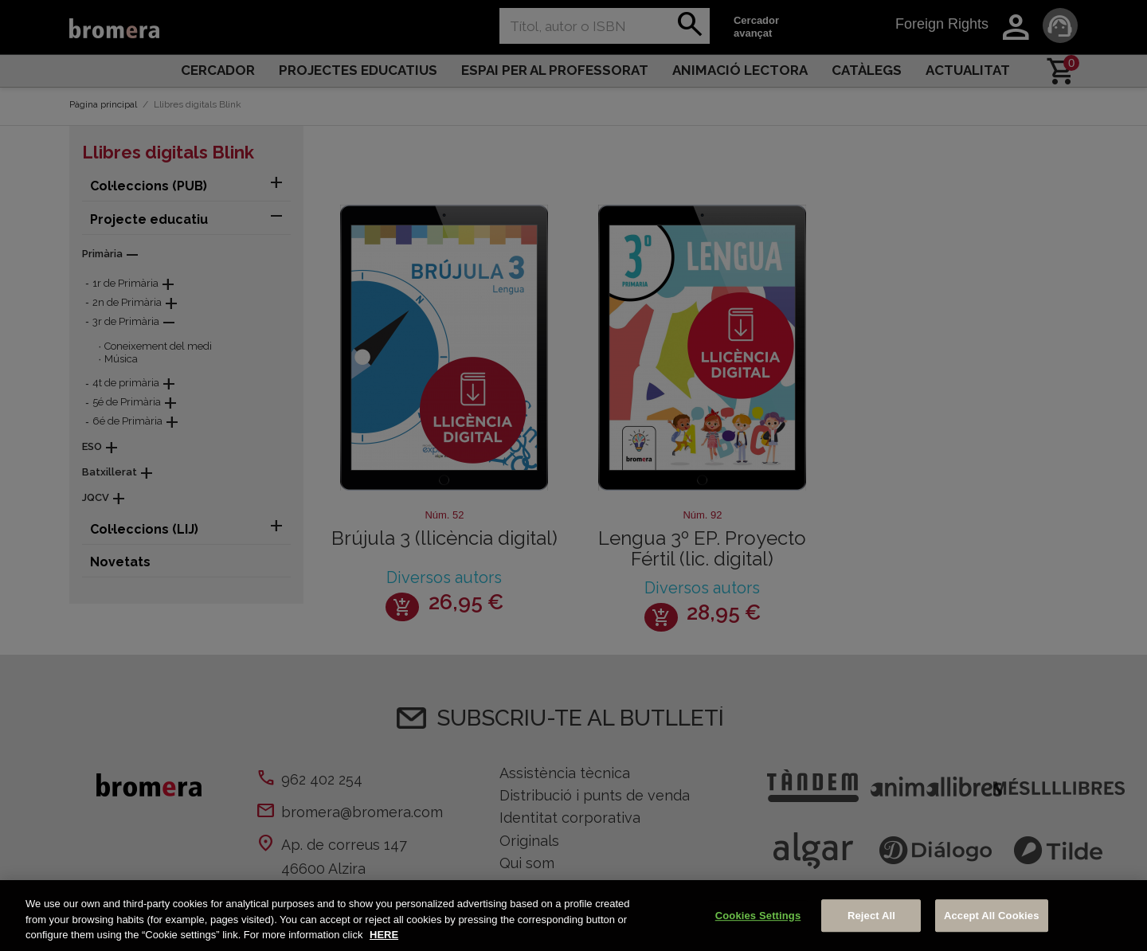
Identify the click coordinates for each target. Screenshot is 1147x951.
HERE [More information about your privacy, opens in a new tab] (384, 935)
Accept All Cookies (991, 916)
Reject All (871, 916)
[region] (573, 915)
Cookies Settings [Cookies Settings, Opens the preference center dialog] (758, 916)
